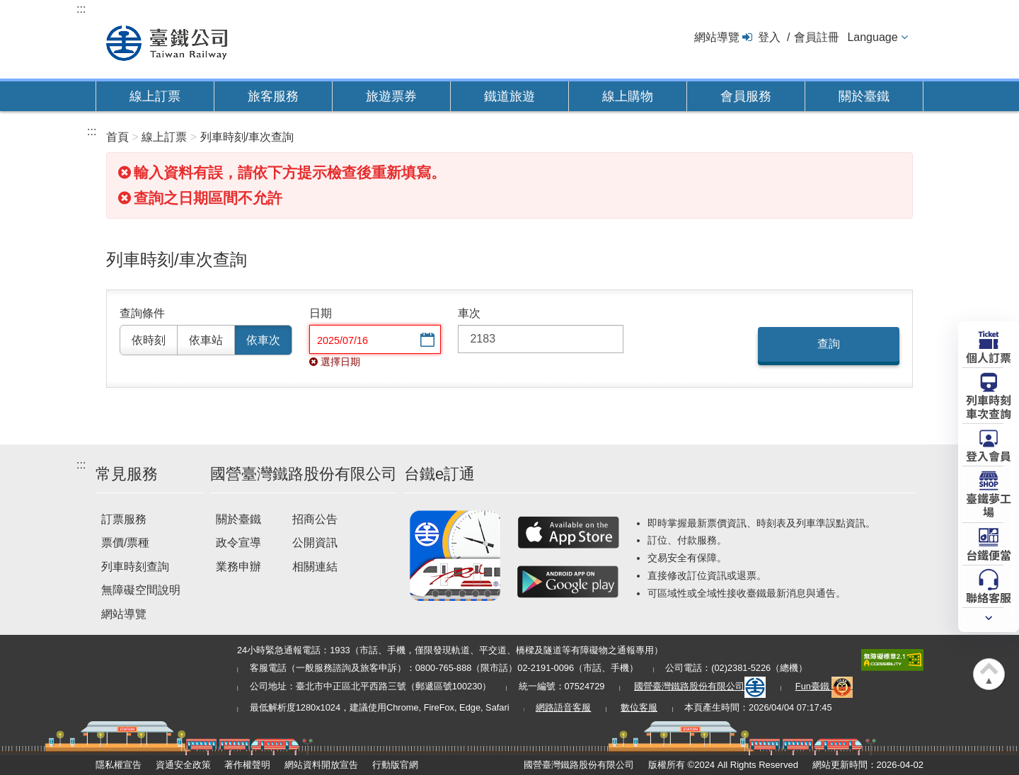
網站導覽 (716, 37)
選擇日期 (426, 341)
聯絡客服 (988, 596)
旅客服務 (273, 96)
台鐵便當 (988, 554)
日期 (320, 313)
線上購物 (627, 96)
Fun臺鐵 (824, 686)
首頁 (117, 137)
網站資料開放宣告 (321, 764)
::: (81, 9)
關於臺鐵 (864, 96)
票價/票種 (125, 542)
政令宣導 (238, 542)
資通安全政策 (183, 764)
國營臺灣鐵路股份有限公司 (700, 686)
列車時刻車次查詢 (988, 405)
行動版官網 (395, 764)
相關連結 (315, 567)
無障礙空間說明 (140, 590)
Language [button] (872, 37)
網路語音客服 (563, 707)
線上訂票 (154, 96)
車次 (469, 313)
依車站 (206, 340)
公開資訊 (315, 542)
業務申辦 (238, 567)
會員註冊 (816, 37)
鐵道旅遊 (509, 96)
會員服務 (745, 96)
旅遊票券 (391, 96)
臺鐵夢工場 (988, 504)
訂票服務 (123, 519)
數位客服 (639, 707)
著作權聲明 (247, 764)
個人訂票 (988, 356)
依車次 (263, 340)
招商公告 (315, 519)
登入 (769, 37)
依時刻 (149, 340)
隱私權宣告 (119, 764)
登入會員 (988, 455)
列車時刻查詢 (135, 567)
